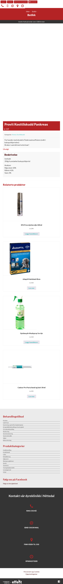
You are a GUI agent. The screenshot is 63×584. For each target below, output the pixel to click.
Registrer (10, 2)
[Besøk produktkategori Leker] (31, 454)
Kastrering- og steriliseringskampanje (13, 425)
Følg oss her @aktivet (10, 483)
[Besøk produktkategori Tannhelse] (31, 465)
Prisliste (5, 420)
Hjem (27, 11)
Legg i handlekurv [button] (31, 234)
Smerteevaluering (8, 433)
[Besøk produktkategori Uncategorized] (31, 470)
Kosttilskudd (21, 134)
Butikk (34, 11)
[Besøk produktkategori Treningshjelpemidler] (31, 468)
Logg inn (3, 2)
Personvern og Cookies (32, 572)
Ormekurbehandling (8, 429)
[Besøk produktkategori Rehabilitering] (31, 457)
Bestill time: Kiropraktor (21, 2)
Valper (4, 438)
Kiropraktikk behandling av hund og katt (13, 427)
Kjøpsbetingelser (31, 574)
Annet (14, 134)
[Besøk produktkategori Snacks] (31, 463)
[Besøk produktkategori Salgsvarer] (31, 459)
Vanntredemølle (7, 436)
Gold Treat (6, 422)
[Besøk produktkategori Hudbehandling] (31, 450)
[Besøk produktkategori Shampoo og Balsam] (31, 461)
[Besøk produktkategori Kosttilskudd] (31, 452)
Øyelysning (6, 431)
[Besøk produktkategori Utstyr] (31, 472)
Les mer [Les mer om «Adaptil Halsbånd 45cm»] (31, 288)
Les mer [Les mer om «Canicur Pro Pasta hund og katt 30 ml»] (31, 396)
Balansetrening (7, 440)
